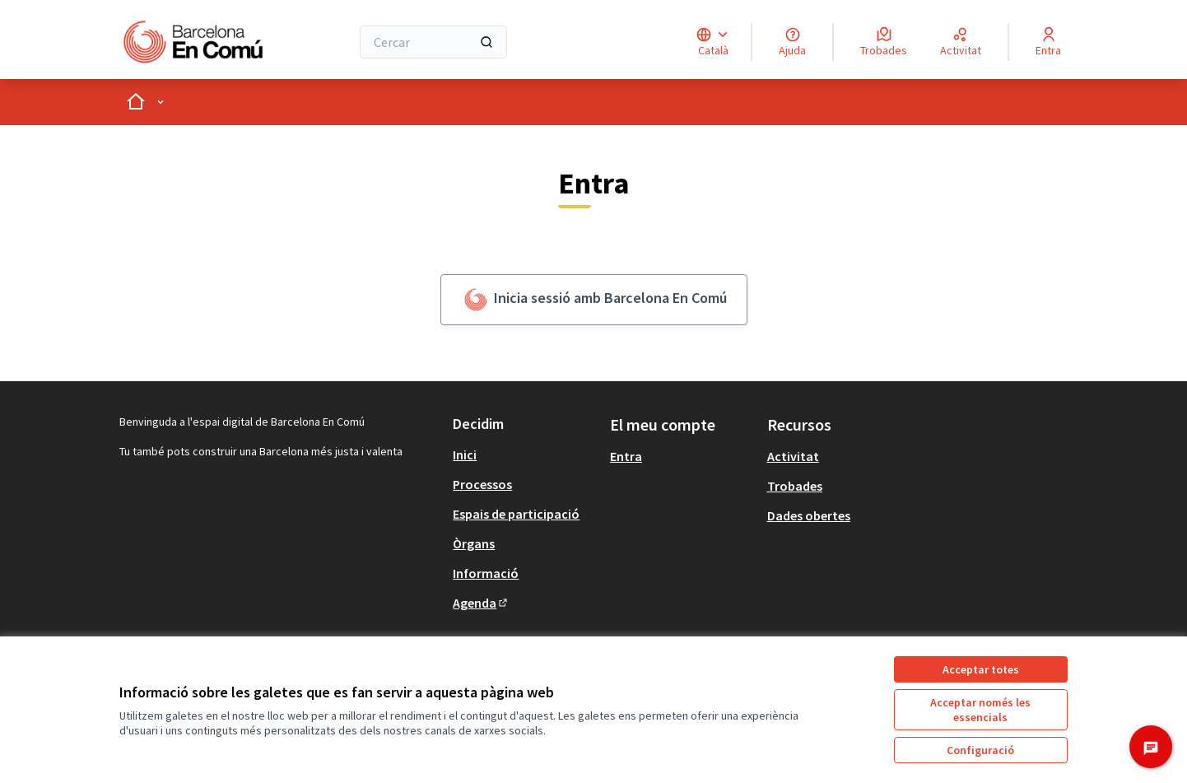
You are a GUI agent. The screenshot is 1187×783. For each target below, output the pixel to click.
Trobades (794, 486)
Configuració (980, 750)
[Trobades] (884, 42)
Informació (486, 573)
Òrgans (474, 543)
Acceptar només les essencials (980, 710)
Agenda (481, 602)
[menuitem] (525, 454)
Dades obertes (808, 515)
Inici (465, 454)
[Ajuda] (792, 42)
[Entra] (1048, 42)
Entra (626, 456)
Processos (482, 484)
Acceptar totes (981, 669)
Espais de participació (516, 514)
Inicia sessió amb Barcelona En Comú (594, 300)
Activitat (793, 456)
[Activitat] (960, 42)
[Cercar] (433, 42)
